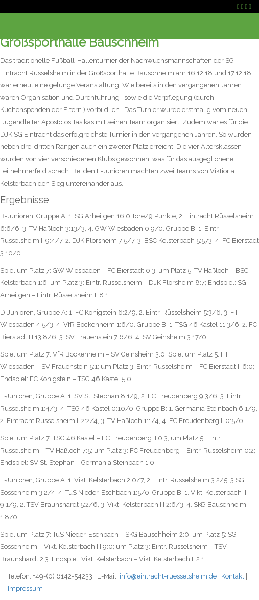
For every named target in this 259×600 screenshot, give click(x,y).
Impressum (25, 588)
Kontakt (232, 576)
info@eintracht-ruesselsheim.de (168, 576)
